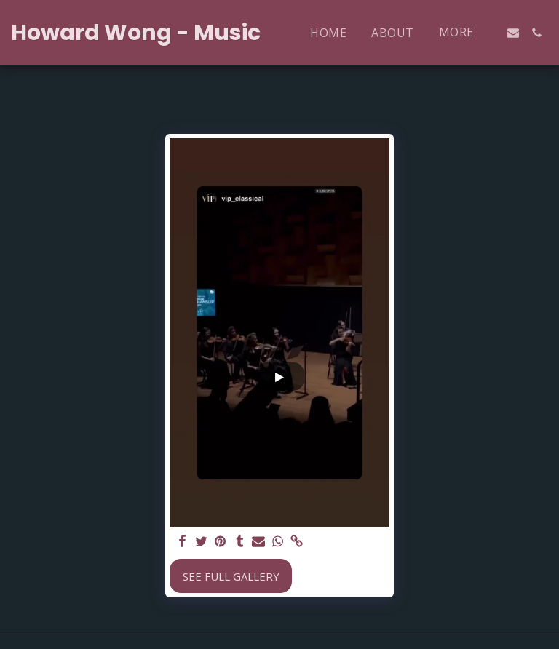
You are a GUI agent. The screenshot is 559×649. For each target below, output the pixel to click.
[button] (513, 33)
